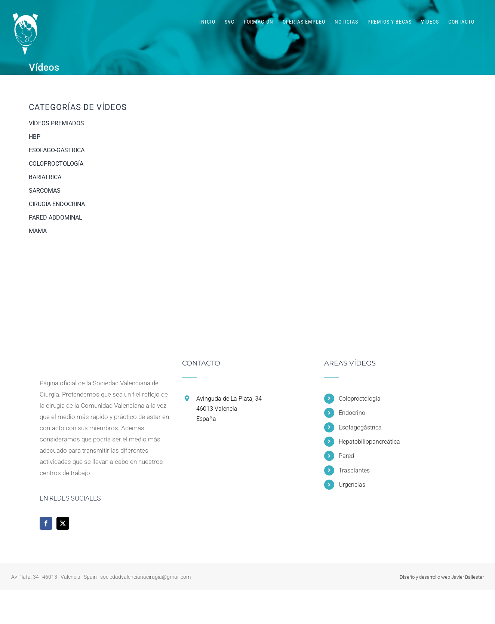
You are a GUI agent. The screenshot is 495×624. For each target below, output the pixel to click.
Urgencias (352, 484)
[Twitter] (62, 523)
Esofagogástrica (360, 427)
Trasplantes (354, 470)
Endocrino (352, 412)
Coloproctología (360, 398)
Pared (346, 455)
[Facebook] (46, 523)
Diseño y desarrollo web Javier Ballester (442, 577)
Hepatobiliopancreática (369, 441)
